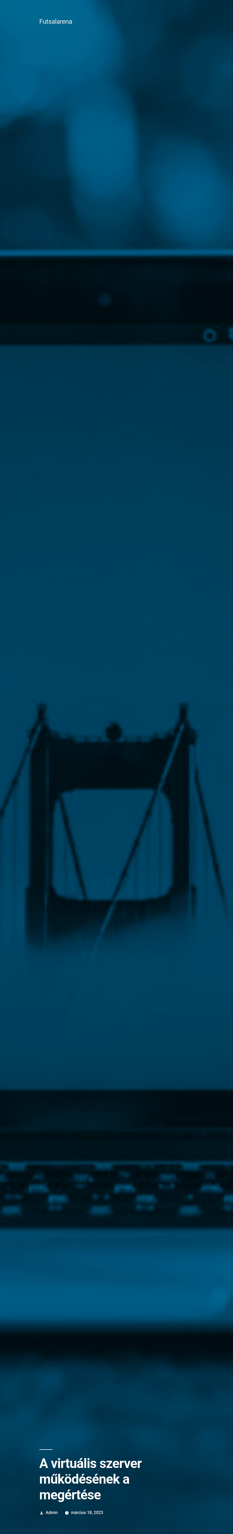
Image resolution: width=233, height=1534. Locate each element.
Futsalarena (55, 21)
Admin (52, 1512)
